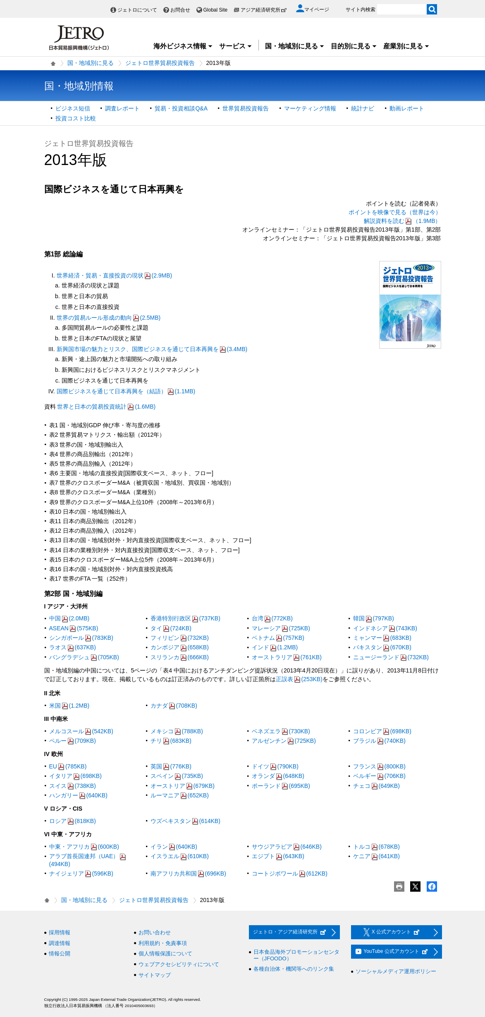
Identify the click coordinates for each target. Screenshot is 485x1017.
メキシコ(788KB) (177, 731)
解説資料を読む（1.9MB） (402, 221)
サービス (235, 46)
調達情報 (59, 943)
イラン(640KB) (174, 846)
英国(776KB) (171, 766)
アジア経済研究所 (264, 10)
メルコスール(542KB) (81, 731)
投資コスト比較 (75, 118)
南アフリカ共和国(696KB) (188, 873)
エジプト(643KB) (278, 856)
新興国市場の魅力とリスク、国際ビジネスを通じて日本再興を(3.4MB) (152, 349)
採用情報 (59, 932)
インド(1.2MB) (275, 647)
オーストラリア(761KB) (287, 657)
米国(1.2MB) (69, 705)
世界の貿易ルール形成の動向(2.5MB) (109, 317)
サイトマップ (155, 975)
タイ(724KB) (171, 628)
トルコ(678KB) (376, 846)
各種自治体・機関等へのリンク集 (293, 969)
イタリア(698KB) (75, 776)
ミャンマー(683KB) (382, 637)
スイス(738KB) (72, 785)
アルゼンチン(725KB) (284, 740)
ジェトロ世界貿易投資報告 (160, 63)
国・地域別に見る (295, 46)
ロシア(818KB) (72, 821)
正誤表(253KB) (299, 679)
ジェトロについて (137, 10)
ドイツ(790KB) (275, 766)
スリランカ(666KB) (180, 657)
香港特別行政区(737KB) (185, 618)
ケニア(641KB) (376, 856)
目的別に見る (354, 46)
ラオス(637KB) (72, 647)
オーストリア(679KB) (183, 785)
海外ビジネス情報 (183, 46)
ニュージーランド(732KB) (391, 657)
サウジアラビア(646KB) (287, 846)
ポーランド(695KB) (281, 785)
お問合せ (180, 10)
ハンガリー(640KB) (78, 795)
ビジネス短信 (72, 108)
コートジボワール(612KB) (289, 873)
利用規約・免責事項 (163, 943)
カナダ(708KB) (174, 705)
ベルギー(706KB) (379, 776)
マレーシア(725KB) (281, 628)
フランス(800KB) (379, 766)
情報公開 (59, 953)
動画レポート (406, 108)
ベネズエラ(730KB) (281, 731)
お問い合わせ (155, 932)
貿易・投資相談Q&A (181, 108)
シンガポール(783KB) (81, 637)
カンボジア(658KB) (180, 647)
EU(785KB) (68, 766)
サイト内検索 (360, 9)
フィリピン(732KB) (180, 637)
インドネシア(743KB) (385, 628)
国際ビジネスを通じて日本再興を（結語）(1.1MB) (126, 391)
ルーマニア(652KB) (180, 795)
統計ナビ (362, 108)
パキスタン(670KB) (382, 647)
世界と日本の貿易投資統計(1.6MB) (106, 406)
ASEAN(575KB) (73, 628)
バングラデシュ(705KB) (84, 657)
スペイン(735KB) (177, 776)
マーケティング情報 (310, 108)
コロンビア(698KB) (382, 731)
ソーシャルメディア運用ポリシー (396, 971)
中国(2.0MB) (69, 618)
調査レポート (122, 108)
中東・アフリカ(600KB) (84, 846)
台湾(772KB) (272, 618)
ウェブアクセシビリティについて (179, 964)
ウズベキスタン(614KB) (185, 821)
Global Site (215, 10)
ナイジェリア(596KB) (81, 873)
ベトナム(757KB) (278, 637)
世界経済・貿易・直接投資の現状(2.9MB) (114, 275)
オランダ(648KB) (278, 776)
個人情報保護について (165, 953)
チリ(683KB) (171, 740)
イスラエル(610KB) (180, 856)
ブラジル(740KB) (379, 740)
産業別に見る (406, 46)
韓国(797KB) (373, 618)
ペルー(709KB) (72, 740)
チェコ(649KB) (376, 785)
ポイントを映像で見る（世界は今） (395, 212)
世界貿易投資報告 (245, 108)
